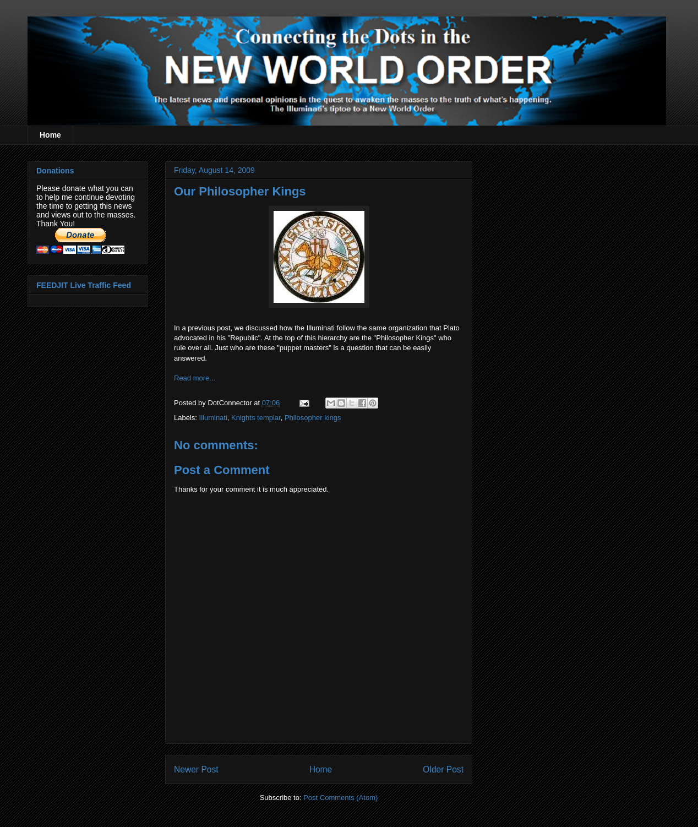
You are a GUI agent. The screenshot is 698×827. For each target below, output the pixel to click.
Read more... (194, 378)
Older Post (443, 769)
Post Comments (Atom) (340, 797)
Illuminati (213, 417)
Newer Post (196, 769)
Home (50, 134)
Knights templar (256, 417)
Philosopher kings (313, 417)
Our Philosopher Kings (240, 191)
